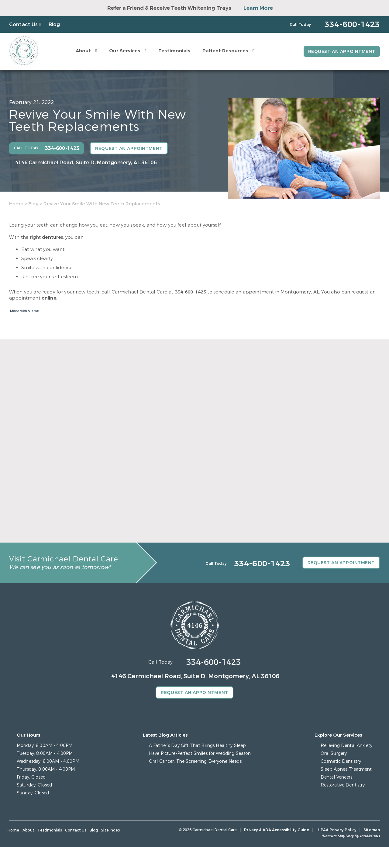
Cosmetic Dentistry (341, 761)
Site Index (110, 830)
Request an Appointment (341, 51)
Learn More (258, 8)
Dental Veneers (337, 777)
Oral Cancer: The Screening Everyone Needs (195, 761)
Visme (33, 311)
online (49, 298)
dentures (52, 237)
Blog (54, 24)
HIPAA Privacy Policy (336, 830)
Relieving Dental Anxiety (346, 745)
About (83, 51)
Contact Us (23, 24)
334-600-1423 (190, 292)
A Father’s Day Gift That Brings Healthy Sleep (197, 745)
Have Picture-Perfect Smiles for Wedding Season (200, 753)
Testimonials (174, 51)
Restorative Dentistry (343, 785)
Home (16, 204)
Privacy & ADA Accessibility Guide (276, 830)
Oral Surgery (334, 753)
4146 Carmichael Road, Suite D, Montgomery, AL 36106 (86, 162)
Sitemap (371, 830)
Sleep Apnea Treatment (346, 769)
